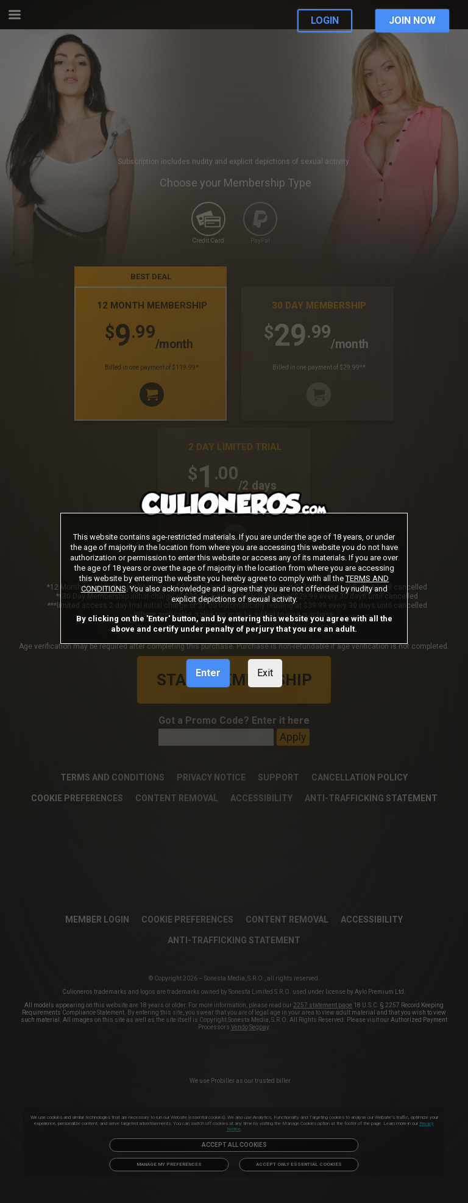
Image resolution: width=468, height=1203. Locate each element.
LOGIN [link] (325, 20)
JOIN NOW (412, 20)
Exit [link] (265, 673)
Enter (208, 673)
